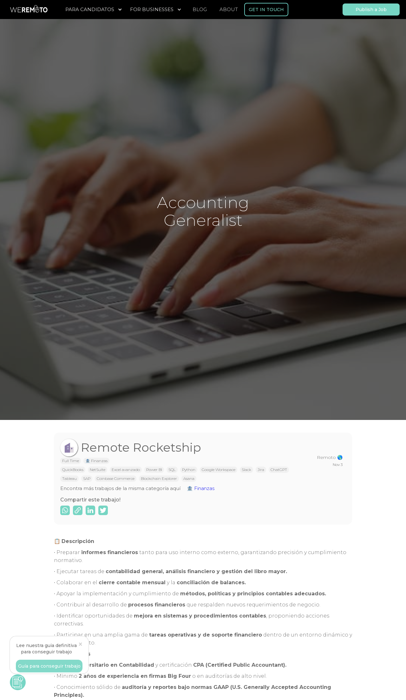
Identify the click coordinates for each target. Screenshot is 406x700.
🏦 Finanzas (200, 488)
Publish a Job (371, 9)
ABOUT (228, 9)
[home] (28, 9)
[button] (94, 9)
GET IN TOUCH (266, 9)
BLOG (200, 9)
